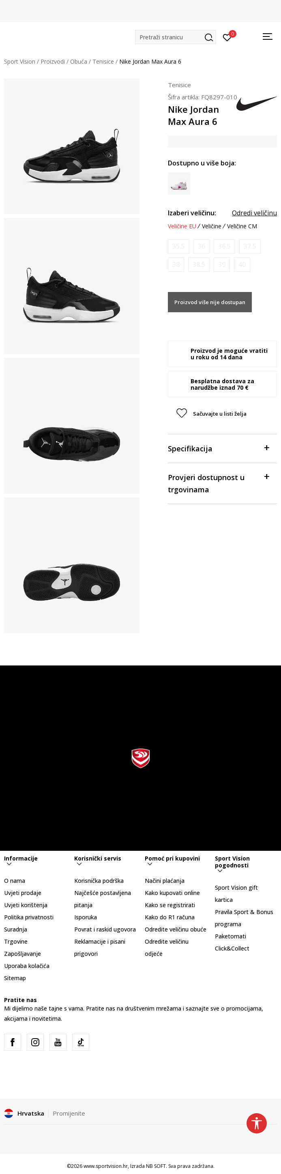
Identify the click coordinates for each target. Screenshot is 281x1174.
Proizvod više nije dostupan (209, 302)
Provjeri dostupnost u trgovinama (218, 482)
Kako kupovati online (172, 893)
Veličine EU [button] (182, 226)
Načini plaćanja (164, 880)
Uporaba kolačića (26, 966)
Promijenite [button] (69, 1113)
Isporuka (85, 917)
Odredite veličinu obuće (175, 929)
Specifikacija (218, 447)
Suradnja (15, 929)
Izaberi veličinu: (192, 213)
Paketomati (230, 936)
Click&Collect (232, 948)
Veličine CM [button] (242, 226)
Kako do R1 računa (170, 917)
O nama (14, 880)
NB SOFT (156, 1166)
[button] (175, 37)
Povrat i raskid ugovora (105, 929)
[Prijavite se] (227, 37)
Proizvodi (53, 61)
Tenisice (103, 61)
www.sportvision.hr (106, 1166)
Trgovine (16, 941)
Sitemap (15, 978)
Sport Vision (19, 61)
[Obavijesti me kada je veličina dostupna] (178, 246)
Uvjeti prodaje (22, 893)
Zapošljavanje (22, 953)
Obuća (78, 61)
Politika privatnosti (29, 917)
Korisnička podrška (99, 880)
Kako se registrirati (170, 905)
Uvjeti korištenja (25, 905)
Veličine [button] (211, 226)
